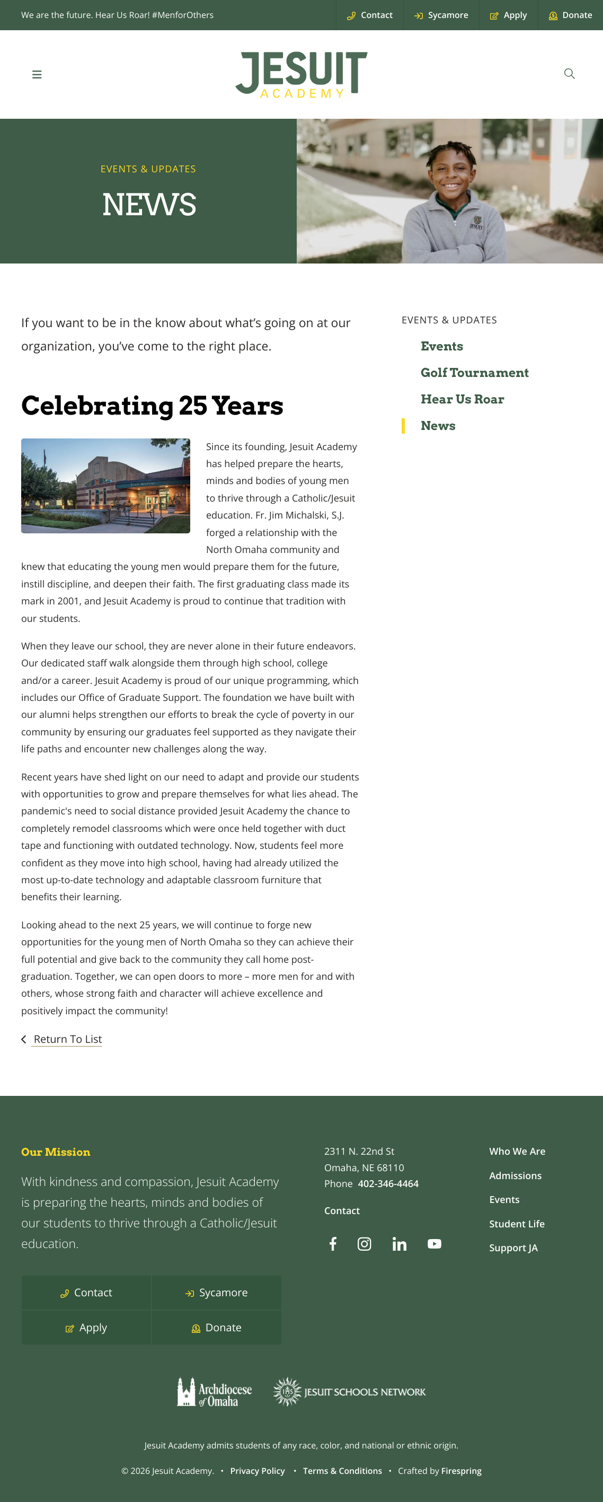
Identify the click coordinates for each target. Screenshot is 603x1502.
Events (442, 346)
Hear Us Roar (463, 399)
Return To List (66, 1039)
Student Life (517, 1224)
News (438, 425)
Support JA (513, 1248)
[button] (37, 75)
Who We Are (517, 1151)
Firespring (462, 1471)
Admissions (515, 1176)
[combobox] (569, 75)
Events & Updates (450, 320)
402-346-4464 (388, 1184)
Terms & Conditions (343, 1471)
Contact (342, 1211)
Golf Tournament (475, 372)
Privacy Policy (257, 1471)
